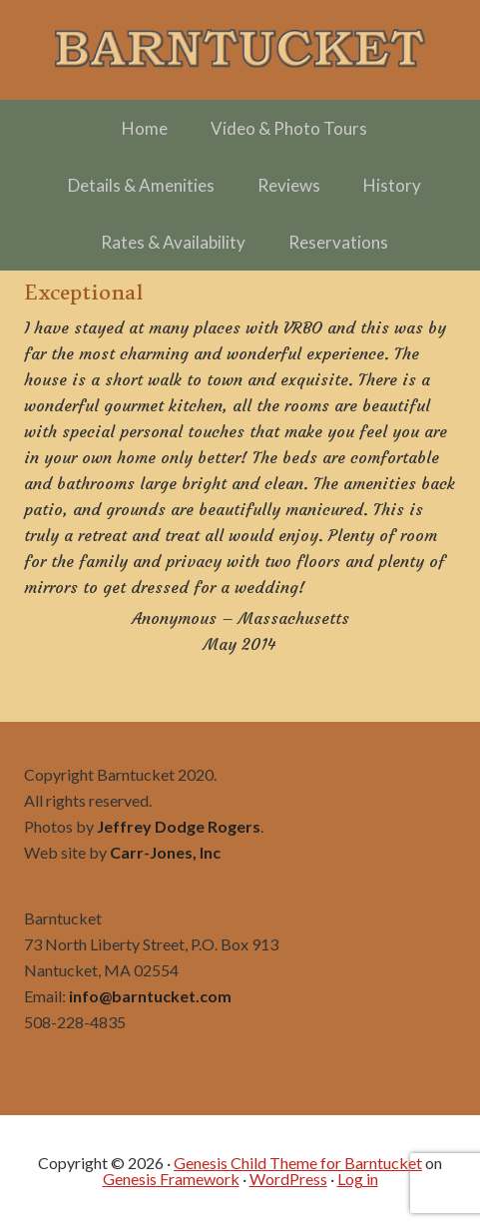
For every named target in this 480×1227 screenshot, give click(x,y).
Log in (357, 1178)
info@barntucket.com (150, 995)
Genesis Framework (171, 1178)
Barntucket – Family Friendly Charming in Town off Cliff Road (240, 50)
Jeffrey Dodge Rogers (178, 826)
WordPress (288, 1178)
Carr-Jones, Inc (165, 852)
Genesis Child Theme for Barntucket (298, 1162)
